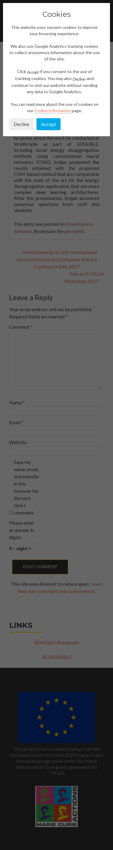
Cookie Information (52, 110)
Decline (21, 124)
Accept (48, 124)
